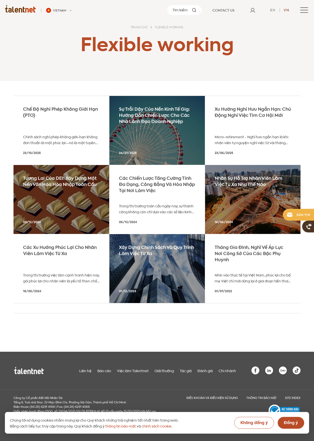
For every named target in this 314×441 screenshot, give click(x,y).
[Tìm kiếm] (184, 10)
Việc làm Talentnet (133, 370)
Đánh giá (205, 370)
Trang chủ (139, 27)
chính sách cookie (156, 425)
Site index (293, 397)
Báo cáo (104, 370)
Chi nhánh (227, 370)
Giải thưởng (164, 370)
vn (286, 9)
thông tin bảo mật (120, 425)
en (272, 9)
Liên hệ (85, 370)
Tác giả (186, 370)
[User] (252, 10)
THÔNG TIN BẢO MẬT (261, 397)
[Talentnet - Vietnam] (59, 10)
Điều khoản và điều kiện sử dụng (212, 397)
